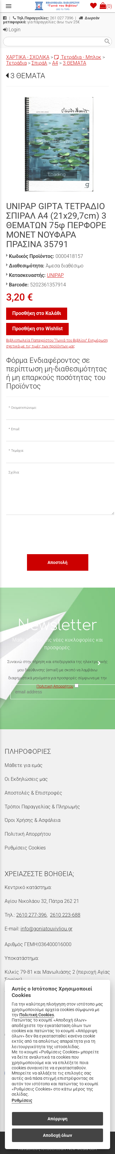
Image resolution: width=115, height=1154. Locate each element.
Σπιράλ (39, 63)
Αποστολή (57, 562)
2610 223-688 (65, 915)
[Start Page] (58, 6)
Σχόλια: (14, 472)
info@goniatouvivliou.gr (46, 929)
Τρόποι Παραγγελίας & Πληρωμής (42, 807)
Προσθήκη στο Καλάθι (36, 313)
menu (8, 6)
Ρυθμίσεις (22, 1100)
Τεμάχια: (17, 451)
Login (12, 30)
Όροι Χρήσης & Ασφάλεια (32, 820)
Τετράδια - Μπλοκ (77, 57)
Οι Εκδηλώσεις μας (26, 779)
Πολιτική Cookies (36, 1015)
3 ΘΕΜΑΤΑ (74, 63)
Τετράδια (16, 63)
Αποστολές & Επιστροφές (33, 793)
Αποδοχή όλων (57, 1135)
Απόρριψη (57, 1118)
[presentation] (52, 534)
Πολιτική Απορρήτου (28, 834)
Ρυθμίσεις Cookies (25, 848)
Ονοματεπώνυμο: (23, 408)
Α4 (55, 63)
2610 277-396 (31, 915)
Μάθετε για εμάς (24, 765)
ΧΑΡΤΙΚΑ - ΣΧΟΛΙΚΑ (27, 57)
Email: (15, 429)
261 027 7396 (43, 18)
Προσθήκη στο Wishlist (37, 329)
